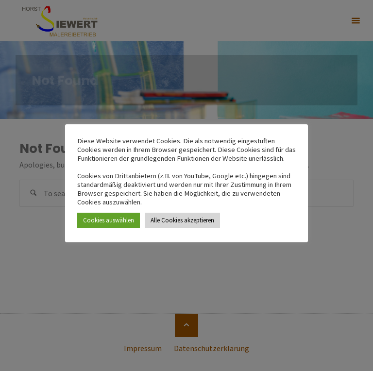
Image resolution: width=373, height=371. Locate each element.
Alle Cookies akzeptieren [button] (182, 220)
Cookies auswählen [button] (108, 220)
